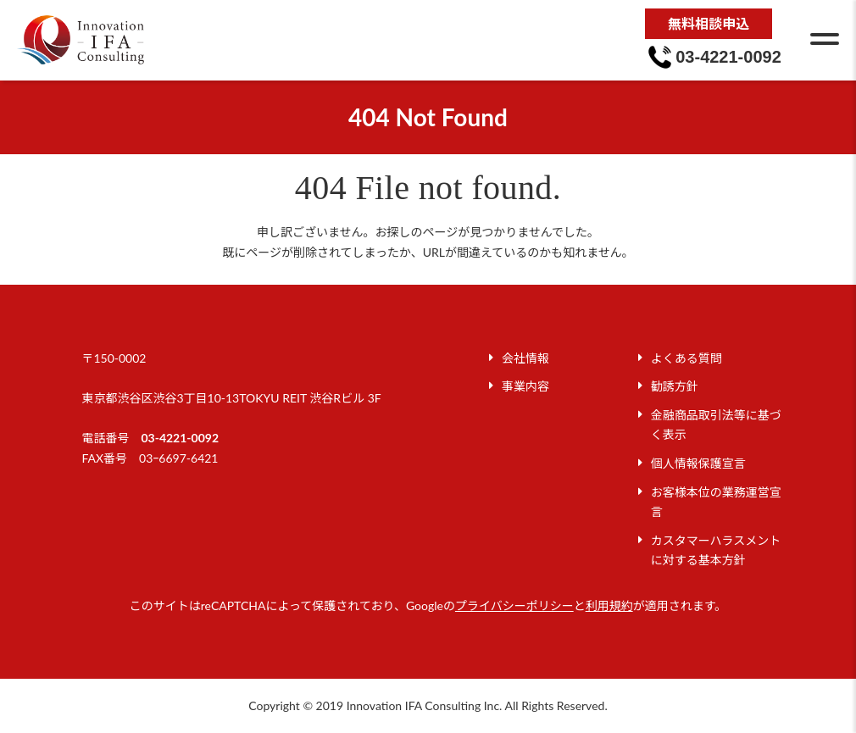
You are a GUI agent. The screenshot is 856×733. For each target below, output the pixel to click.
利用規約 (609, 605)
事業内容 (525, 386)
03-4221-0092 (180, 437)
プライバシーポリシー (514, 605)
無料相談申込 (708, 23)
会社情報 (525, 358)
